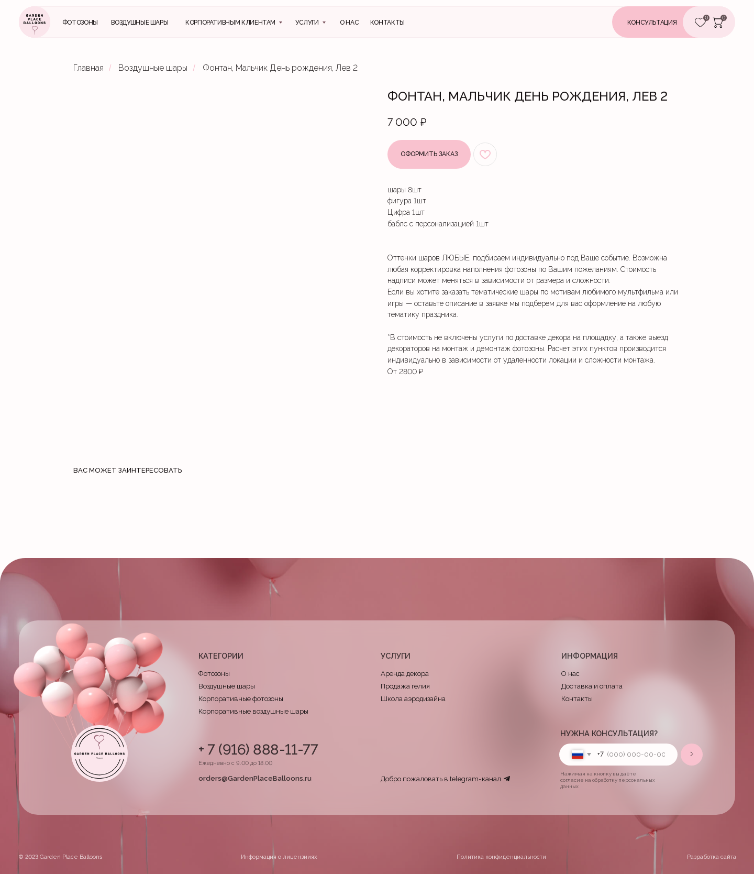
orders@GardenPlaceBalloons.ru (255, 778)
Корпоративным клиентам (230, 22)
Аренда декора (405, 674)
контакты (387, 22)
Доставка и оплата (592, 686)
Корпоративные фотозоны (240, 699)
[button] (665, 22)
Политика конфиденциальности (501, 857)
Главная (88, 68)
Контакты (577, 699)
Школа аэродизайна (413, 699)
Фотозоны (80, 22)
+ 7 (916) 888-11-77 (258, 749)
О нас (349, 22)
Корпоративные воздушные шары (253, 711)
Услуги (307, 22)
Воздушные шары (139, 22)
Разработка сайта (711, 857)
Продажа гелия (405, 686)
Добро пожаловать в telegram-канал (441, 779)
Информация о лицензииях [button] (279, 857)
